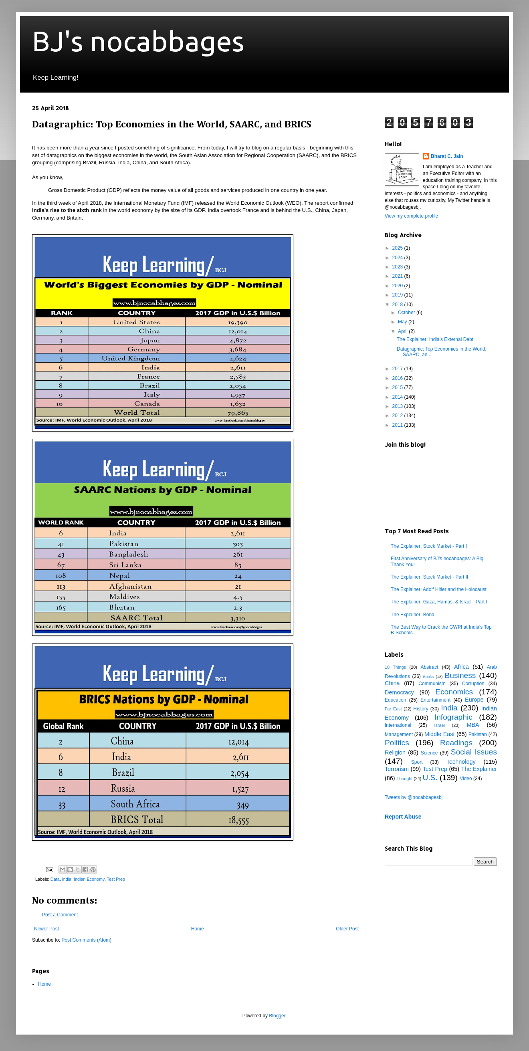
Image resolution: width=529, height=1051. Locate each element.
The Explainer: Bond (412, 614)
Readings (456, 742)
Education (395, 700)
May (403, 322)
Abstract (429, 667)
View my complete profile (411, 216)
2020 (398, 285)
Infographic (453, 717)
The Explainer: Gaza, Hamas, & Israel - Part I (439, 602)
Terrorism (397, 769)
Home (197, 929)
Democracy (399, 692)
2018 (398, 304)
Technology (461, 761)
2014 (398, 397)
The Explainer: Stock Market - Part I (429, 546)
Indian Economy (89, 879)
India (66, 879)
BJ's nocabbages (138, 40)
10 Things (395, 667)
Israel (439, 725)
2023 (398, 267)
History (420, 709)
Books (428, 676)
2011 (398, 425)
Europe (474, 699)
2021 (398, 276)
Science (429, 753)
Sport (417, 762)
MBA (473, 725)
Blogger (277, 1016)
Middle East (439, 734)
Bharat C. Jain (447, 156)
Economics (454, 692)
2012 (398, 415)
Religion (395, 752)
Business (460, 675)
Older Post (347, 929)
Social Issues (474, 752)
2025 (398, 248)
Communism (431, 683)
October (407, 312)
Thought (405, 778)
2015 (398, 387)
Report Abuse (403, 816)
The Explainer (479, 769)
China (392, 683)
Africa (461, 667)
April (403, 331)
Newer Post (46, 929)
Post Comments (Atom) (86, 940)
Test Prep (116, 879)
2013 (398, 406)
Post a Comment (60, 915)
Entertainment (435, 700)
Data (55, 879)
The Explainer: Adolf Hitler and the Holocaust (439, 589)
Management (399, 734)
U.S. (429, 777)
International (398, 725)
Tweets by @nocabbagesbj (413, 797)
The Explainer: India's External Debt (435, 339)
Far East (393, 708)
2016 (398, 378)
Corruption (473, 683)
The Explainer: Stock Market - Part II (429, 577)
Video (466, 778)
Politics (397, 742)
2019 (398, 295)
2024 (398, 257)
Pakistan (477, 734)
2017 (398, 368)
